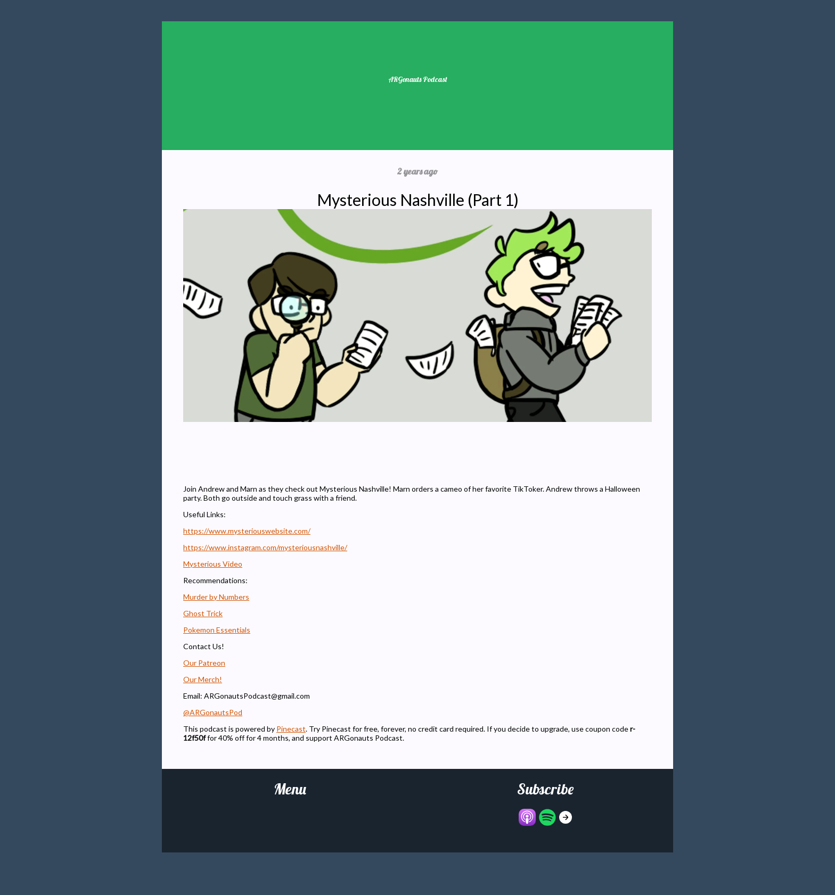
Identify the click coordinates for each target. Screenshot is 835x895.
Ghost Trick (203, 613)
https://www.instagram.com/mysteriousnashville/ (265, 547)
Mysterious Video (212, 563)
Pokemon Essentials (216, 629)
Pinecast (291, 728)
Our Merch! (202, 679)
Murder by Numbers (216, 596)
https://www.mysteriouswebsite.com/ (246, 530)
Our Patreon (204, 662)
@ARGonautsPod (212, 712)
